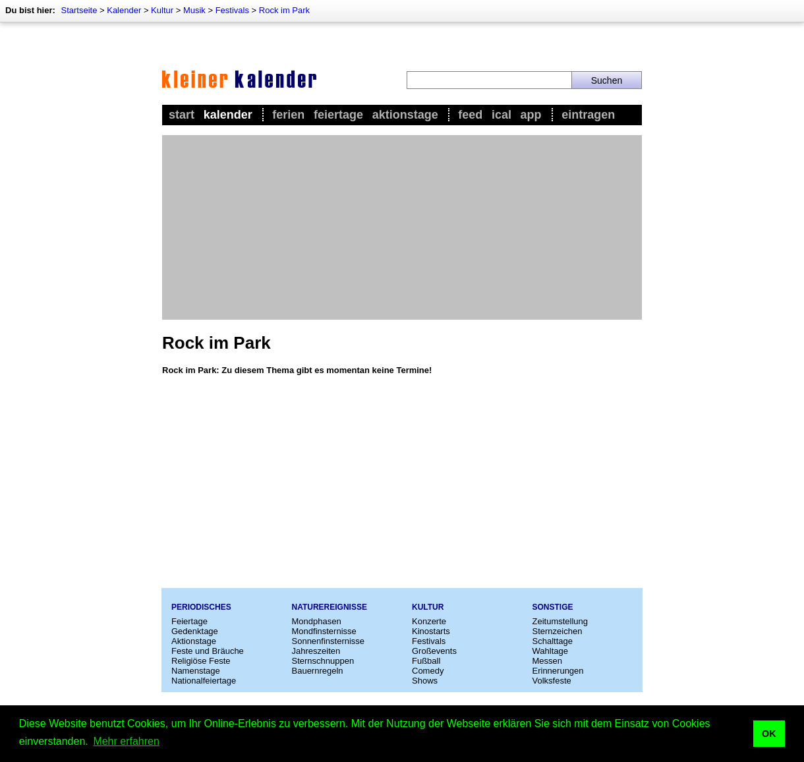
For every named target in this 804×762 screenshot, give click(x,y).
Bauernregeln (317, 671)
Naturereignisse (329, 607)
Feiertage (338, 114)
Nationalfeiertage (203, 681)
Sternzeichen (557, 631)
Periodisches (201, 607)
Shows (425, 681)
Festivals (232, 10)
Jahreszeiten (316, 651)
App (531, 114)
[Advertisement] (402, 227)
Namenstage (195, 671)
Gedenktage (194, 631)
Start (181, 114)
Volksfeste (551, 681)
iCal (501, 114)
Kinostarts (431, 631)
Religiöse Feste (201, 661)
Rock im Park (284, 10)
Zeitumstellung (560, 621)
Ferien (288, 114)
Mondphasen (316, 621)
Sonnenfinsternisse (328, 641)
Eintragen (588, 114)
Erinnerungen (558, 671)
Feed (470, 114)
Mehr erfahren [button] (126, 741)
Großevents (434, 651)
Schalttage (552, 641)
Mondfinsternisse (324, 631)
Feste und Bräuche (207, 651)
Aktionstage (405, 114)
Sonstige (552, 607)
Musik (194, 10)
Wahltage (550, 651)
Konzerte (429, 621)
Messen (547, 661)
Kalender (124, 10)
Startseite (79, 10)
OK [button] (769, 733)
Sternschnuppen (323, 661)
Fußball (426, 661)
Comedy (428, 671)
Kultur (162, 10)
